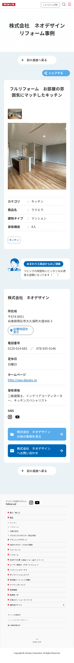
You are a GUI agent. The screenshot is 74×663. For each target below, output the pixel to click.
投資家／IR (14, 600)
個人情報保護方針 (14, 630)
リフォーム (14, 559)
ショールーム (15, 554)
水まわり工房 (27, 564)
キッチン (13, 527)
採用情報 (13, 594)
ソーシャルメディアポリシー (18, 625)
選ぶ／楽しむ (15, 517)
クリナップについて (17, 590)
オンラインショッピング (19, 580)
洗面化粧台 (14, 536)
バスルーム (14, 532)
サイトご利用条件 (14, 620)
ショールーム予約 (50, 5)
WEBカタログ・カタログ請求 (21, 549)
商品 (11, 522)
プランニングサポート (18, 544)
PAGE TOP (37, 646)
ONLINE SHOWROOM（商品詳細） (23, 540)
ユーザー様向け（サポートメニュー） (24, 569)
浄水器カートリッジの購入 (20, 584)
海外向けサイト (16, 610)
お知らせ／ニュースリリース (21, 605)
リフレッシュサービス (18, 574)
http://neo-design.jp (22, 382)
